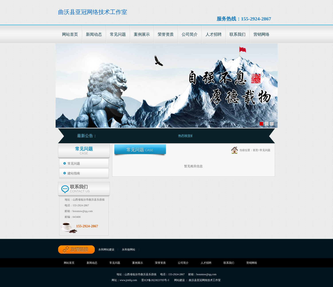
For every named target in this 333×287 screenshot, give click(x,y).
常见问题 (74, 163)
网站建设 (179, 280)
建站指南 (74, 173)
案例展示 (137, 262)
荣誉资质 (160, 262)
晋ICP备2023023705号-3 (155, 280)
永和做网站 (128, 249)
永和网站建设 (106, 249)
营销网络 (251, 262)
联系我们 (229, 262)
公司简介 (183, 262)
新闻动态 (92, 262)
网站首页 (69, 262)
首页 (255, 150)
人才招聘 (206, 262)
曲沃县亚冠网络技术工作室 (92, 12)
